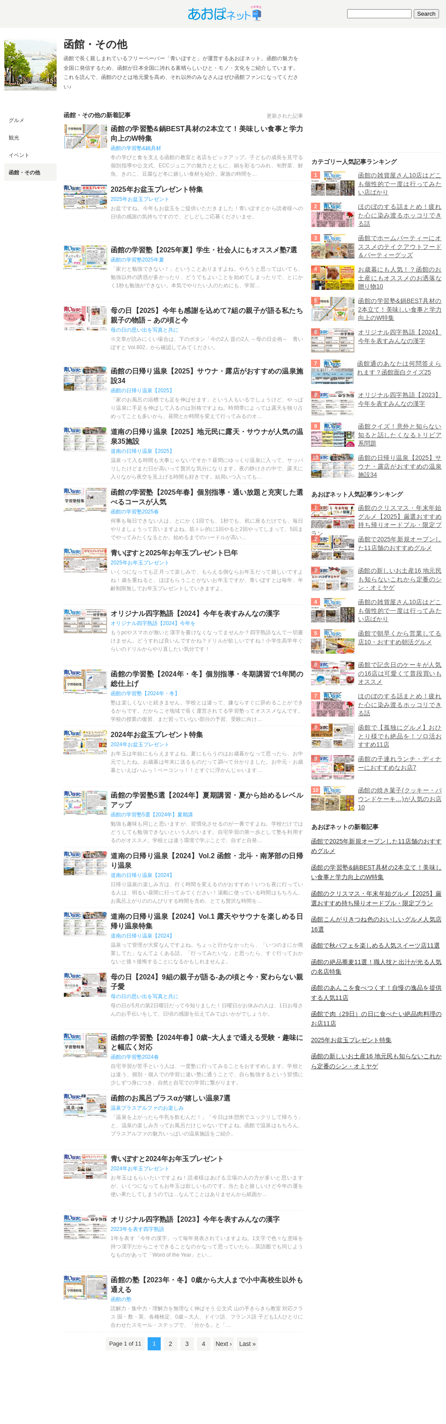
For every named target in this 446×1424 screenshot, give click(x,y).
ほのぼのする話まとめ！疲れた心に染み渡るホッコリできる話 (400, 215)
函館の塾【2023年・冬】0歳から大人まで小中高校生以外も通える (207, 1284)
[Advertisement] (376, 96)
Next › (224, 1343)
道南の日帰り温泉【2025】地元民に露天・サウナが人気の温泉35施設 (207, 436)
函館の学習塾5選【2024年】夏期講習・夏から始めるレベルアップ (207, 800)
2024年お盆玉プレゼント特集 (157, 734)
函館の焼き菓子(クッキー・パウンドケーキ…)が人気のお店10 (400, 799)
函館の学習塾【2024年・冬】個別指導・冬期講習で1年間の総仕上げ (207, 678)
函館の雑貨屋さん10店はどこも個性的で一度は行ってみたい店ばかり (400, 184)
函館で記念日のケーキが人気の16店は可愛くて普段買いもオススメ (400, 673)
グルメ (16, 120)
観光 (14, 138)
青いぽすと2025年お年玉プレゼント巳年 (174, 553)
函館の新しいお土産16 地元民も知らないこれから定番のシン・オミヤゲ (400, 579)
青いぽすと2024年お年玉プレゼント (167, 1158)
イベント (19, 155)
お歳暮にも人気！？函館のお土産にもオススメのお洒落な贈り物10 (400, 278)
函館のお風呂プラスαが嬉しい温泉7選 (170, 1098)
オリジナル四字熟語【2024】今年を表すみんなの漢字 (195, 613)
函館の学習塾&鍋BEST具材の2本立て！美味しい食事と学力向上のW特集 (207, 133)
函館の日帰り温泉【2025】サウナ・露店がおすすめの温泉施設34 (207, 375)
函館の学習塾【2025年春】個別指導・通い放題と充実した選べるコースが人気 (207, 497)
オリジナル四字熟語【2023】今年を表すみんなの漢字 (195, 1219)
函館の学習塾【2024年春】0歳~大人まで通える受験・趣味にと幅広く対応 (207, 1042)
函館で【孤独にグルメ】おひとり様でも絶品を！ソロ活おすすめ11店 (400, 736)
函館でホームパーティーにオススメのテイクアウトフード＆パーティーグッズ (400, 246)
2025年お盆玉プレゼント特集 (157, 189)
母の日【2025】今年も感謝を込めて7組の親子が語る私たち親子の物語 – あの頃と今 (207, 315)
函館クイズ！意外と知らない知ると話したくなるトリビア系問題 (400, 435)
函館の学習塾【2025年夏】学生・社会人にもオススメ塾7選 (204, 250)
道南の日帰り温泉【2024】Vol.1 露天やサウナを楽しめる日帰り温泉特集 (207, 921)
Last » (247, 1343)
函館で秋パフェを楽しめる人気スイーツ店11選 (375, 945)
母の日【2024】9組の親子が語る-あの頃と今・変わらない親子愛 (207, 981)
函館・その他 (24, 173)
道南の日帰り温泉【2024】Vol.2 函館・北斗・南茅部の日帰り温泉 (207, 860)
